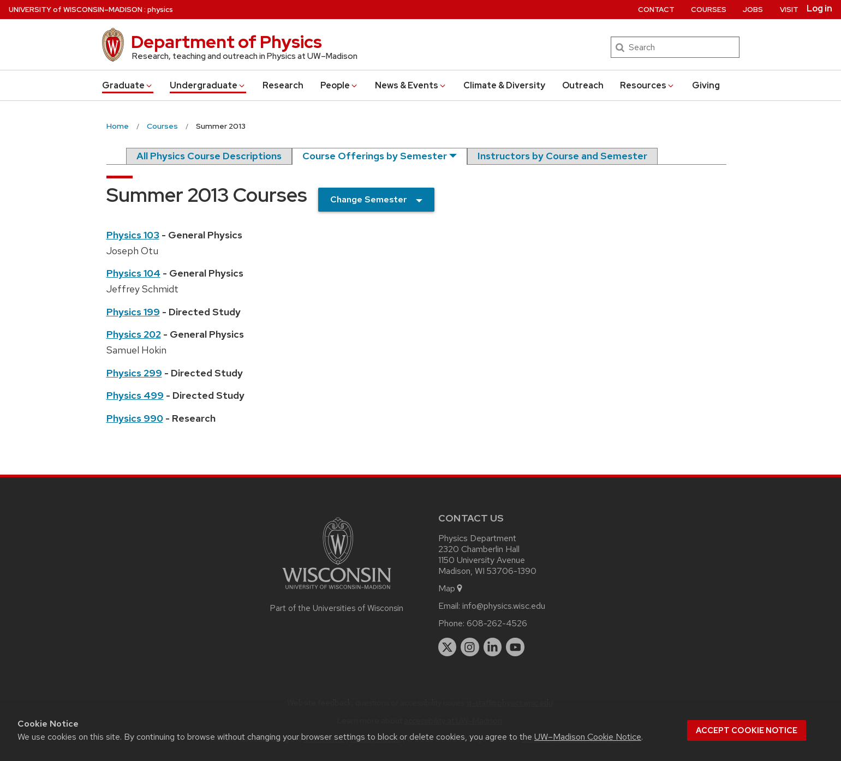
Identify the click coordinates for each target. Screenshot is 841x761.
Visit (789, 9)
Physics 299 (134, 373)
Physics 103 (132, 235)
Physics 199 (133, 311)
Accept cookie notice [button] (746, 730)
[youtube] (515, 647)
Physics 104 (133, 273)
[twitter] (447, 647)
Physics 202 (133, 334)
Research (283, 85)
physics (160, 9)
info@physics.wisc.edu (503, 606)
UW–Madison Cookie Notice (587, 736)
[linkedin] (493, 647)
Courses (708, 9)
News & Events (411, 85)
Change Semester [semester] (368, 199)
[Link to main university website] (336, 591)
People (339, 85)
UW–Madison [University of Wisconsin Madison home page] (75, 9)
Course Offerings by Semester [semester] (374, 155)
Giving (706, 85)
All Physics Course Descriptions (209, 155)
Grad (127, 85)
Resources (647, 85)
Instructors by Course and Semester (562, 155)
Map (451, 588)
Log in (819, 8)
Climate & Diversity (504, 85)
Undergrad (208, 85)
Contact (656, 9)
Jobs (753, 9)
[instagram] (470, 647)
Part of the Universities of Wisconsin (336, 608)
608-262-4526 (497, 623)
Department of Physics (226, 41)
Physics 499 (135, 395)
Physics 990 (134, 418)
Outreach (583, 85)
